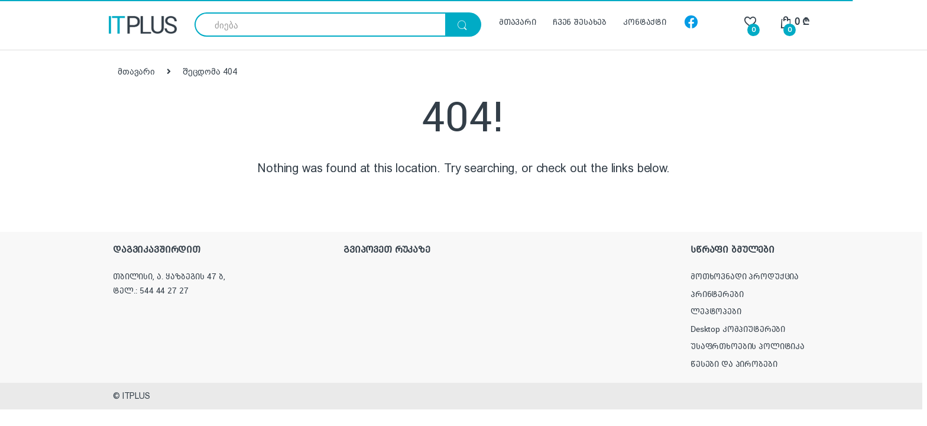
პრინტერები (717, 294)
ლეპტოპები (716, 311)
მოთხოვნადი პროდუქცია (745, 276)
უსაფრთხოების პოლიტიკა (748, 346)
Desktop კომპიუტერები (738, 329)
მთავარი (517, 22)
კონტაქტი (644, 22)
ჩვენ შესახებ (580, 22)
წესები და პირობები (734, 364)
